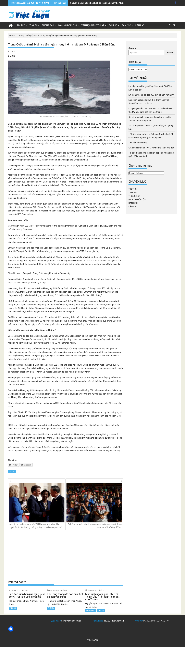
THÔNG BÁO (48, 25)
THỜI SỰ (33, 25)
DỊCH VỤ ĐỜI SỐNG (67, 25)
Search (132, 48)
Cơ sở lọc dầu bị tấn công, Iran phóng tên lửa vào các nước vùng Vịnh (102, 3)
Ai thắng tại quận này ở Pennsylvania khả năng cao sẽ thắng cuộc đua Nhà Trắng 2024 (94, 505)
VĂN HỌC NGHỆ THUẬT (92, 25)
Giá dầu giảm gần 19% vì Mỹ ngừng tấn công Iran (151, 147)
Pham (12, 51)
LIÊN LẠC (139, 25)
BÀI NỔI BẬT (90, 611)
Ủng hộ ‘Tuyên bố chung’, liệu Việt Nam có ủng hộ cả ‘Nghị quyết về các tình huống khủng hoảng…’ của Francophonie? (36, 505)
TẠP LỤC (113, 25)
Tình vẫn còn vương (137, 142)
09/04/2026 (16, 590)
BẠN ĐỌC (126, 25)
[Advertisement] (65, 555)
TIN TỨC (21, 25)
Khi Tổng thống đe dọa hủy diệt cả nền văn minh (151, 95)
